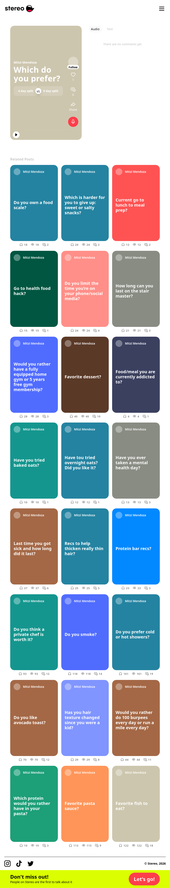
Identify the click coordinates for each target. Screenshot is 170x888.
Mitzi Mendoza (25, 62)
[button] (144, 879)
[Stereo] (19, 8)
